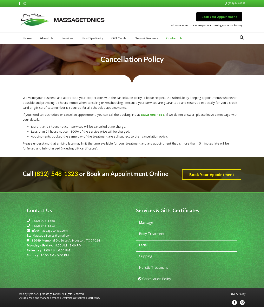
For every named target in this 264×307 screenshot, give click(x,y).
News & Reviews (146, 38)
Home (27, 38)
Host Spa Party (92, 38)
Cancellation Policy (154, 279)
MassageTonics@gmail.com (52, 235)
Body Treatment (151, 233)
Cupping (145, 256)
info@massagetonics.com (50, 230)
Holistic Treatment (153, 267)
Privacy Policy (237, 294)
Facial (142, 245)
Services (67, 38)
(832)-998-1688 (152, 114)
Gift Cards (118, 38)
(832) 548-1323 (43, 225)
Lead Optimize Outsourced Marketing (77, 298)
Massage (145, 222)
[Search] (241, 37)
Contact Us (174, 38)
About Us (46, 38)
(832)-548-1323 (235, 3)
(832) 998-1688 (43, 220)
